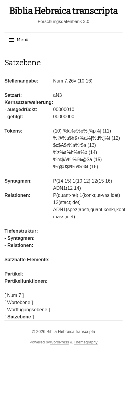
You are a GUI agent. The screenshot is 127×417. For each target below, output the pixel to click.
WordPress (59, 342)
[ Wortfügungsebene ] (27, 309)
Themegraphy (86, 342)
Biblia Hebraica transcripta (63, 11)
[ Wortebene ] (18, 302)
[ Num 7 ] (14, 295)
